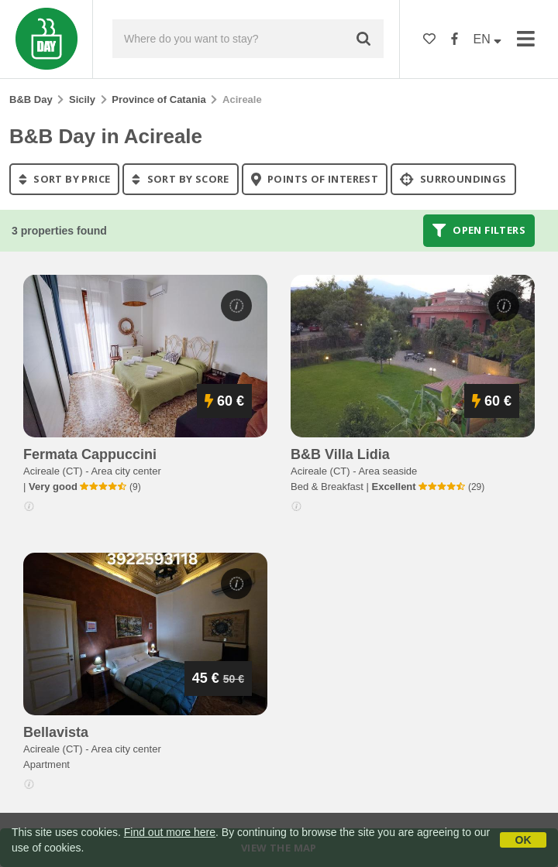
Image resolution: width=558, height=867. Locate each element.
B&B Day (31, 99)
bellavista (55, 732)
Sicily (82, 99)
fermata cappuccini (90, 454)
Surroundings (453, 179)
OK (523, 840)
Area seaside (387, 471)
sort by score (180, 179)
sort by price (64, 179)
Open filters (478, 231)
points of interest (315, 179)
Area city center (125, 471)
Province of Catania (158, 99)
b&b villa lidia (340, 454)
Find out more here (169, 832)
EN (488, 39)
